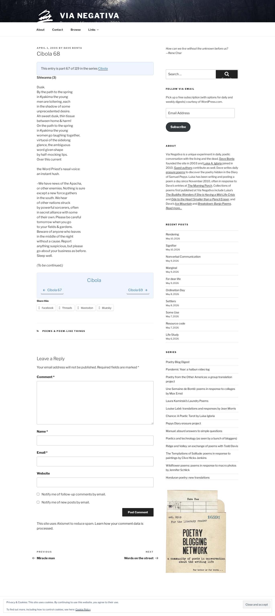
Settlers (171, 301)
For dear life (173, 279)
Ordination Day (175, 290)
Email (42, 452)
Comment (46, 377)
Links (93, 29)
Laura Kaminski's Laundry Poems (187, 401)
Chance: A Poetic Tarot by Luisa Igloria (190, 416)
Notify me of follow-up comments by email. (74, 494)
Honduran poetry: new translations (188, 477)
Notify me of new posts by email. (66, 502)
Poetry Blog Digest (177, 362)
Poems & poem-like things (64, 331)
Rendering (172, 234)
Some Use (172, 312)
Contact (57, 29)
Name (42, 431)
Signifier (171, 245)
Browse (76, 29)
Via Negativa (90, 15)
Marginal (171, 267)
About (40, 29)
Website (43, 473)
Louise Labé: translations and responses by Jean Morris (201, 408)
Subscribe (178, 127)
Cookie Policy (83, 609)
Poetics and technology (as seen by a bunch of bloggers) (201, 438)
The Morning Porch (200, 185)
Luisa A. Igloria (212, 163)
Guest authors (183, 167)
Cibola (103, 68)
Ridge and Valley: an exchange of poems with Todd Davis (202, 446)
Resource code (175, 323)
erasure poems (175, 172)
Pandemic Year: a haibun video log (188, 369)
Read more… (174, 208)
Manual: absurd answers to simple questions (194, 431)
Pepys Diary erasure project (183, 423)
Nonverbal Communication (183, 256)
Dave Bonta (73, 48)
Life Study (172, 334)
